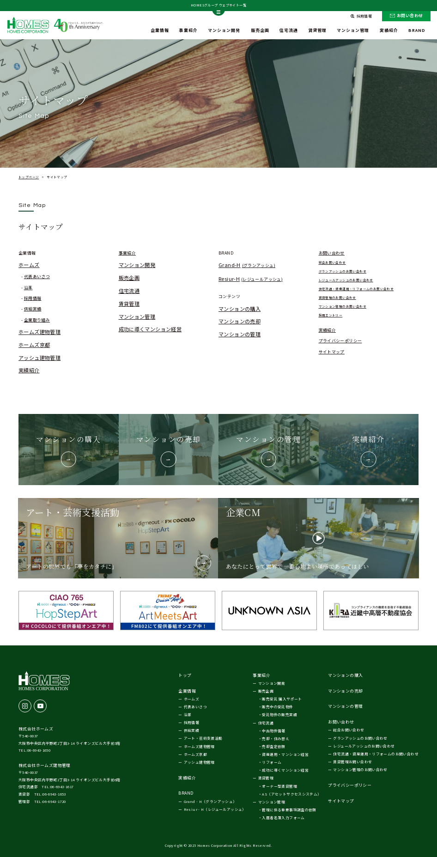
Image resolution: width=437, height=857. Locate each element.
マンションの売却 (239, 321)
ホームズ (29, 264)
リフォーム (271, 762)
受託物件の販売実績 (279, 714)
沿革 (28, 288)
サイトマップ (332, 352)
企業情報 (160, 30)
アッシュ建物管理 (39, 357)
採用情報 (33, 298)
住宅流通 (288, 30)
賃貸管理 (317, 30)
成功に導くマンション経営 (150, 329)
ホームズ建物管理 (39, 331)
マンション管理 (353, 30)
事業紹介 (188, 30)
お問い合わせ (410, 15)
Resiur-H (250, 278)
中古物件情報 (273, 730)
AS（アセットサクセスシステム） (291, 793)
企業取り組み (37, 320)
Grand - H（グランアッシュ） (210, 801)
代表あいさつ (37, 277)
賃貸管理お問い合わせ (352, 761)
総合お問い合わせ (332, 262)
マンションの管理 (239, 334)
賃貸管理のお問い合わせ (337, 297)
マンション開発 (224, 30)
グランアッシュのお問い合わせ (342, 271)
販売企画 (260, 30)
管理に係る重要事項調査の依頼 (289, 809)
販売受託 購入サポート (282, 698)
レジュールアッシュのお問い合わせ (346, 280)
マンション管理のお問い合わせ (342, 306)
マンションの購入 (239, 308)
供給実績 (33, 309)
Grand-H (246, 264)
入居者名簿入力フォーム (283, 817)
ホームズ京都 (34, 344)
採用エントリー (331, 315)
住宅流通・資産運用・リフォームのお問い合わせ (356, 288)
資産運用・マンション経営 (285, 754)
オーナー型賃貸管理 (279, 786)
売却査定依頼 (273, 746)
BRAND (416, 30)
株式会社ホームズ (35, 729)
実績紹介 (29, 370)
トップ (184, 675)
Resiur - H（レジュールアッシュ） (215, 809)
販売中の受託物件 (277, 706)
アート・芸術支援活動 (203, 738)
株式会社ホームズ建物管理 (44, 765)
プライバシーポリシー (340, 341)
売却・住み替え (275, 738)
